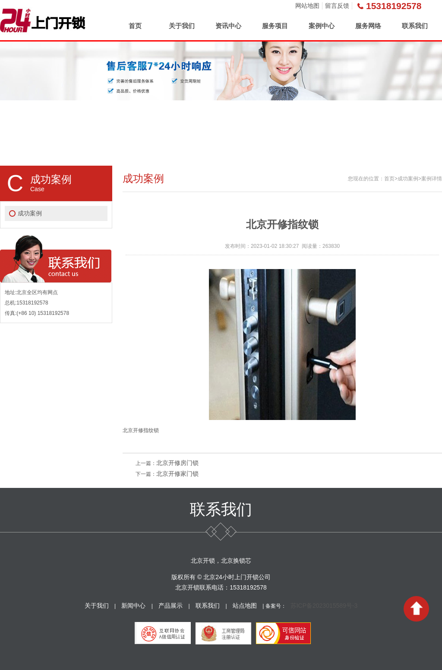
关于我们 (182, 25)
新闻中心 (133, 605)
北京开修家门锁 (177, 473)
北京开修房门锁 (177, 462)
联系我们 (415, 25)
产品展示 (170, 605)
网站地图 (307, 5)
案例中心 (322, 25)
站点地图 (245, 605)
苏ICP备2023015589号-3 (324, 605)
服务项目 (275, 25)
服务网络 (368, 25)
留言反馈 (337, 5)
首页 (135, 25)
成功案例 (30, 213)
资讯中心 (228, 25)
